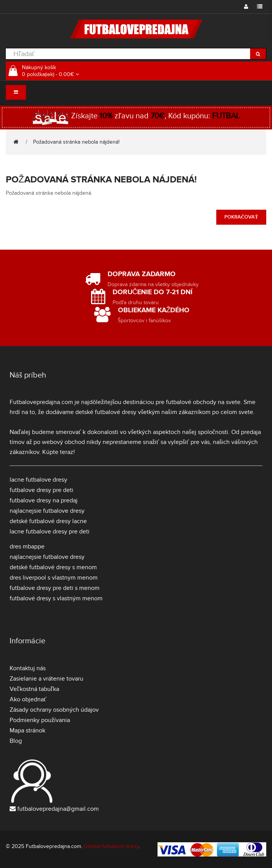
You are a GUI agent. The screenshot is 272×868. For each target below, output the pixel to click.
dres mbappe (27, 546)
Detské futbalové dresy (111, 846)
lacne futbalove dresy (38, 480)
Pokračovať (241, 217)
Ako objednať (28, 699)
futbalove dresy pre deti (41, 490)
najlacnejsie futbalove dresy (47, 511)
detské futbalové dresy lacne (48, 521)
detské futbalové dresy (105, 412)
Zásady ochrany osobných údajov (54, 710)
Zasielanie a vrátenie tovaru (46, 678)
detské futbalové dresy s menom (53, 567)
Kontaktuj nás (28, 668)
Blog (16, 741)
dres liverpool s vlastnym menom (54, 577)
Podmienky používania (40, 720)
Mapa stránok (27, 730)
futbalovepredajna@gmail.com (58, 809)
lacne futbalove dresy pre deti (50, 531)
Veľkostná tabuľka (34, 689)
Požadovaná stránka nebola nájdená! (76, 142)
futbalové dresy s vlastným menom (56, 598)
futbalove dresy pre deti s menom (55, 588)
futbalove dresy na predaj (44, 500)
